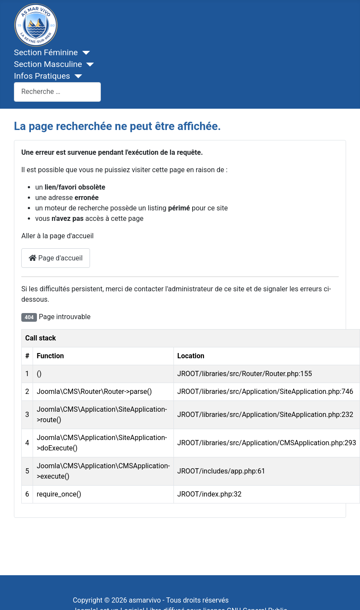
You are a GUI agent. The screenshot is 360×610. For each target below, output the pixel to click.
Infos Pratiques (42, 76)
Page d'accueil (56, 258)
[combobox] (57, 92)
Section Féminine (46, 52)
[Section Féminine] (84, 53)
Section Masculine (48, 64)
